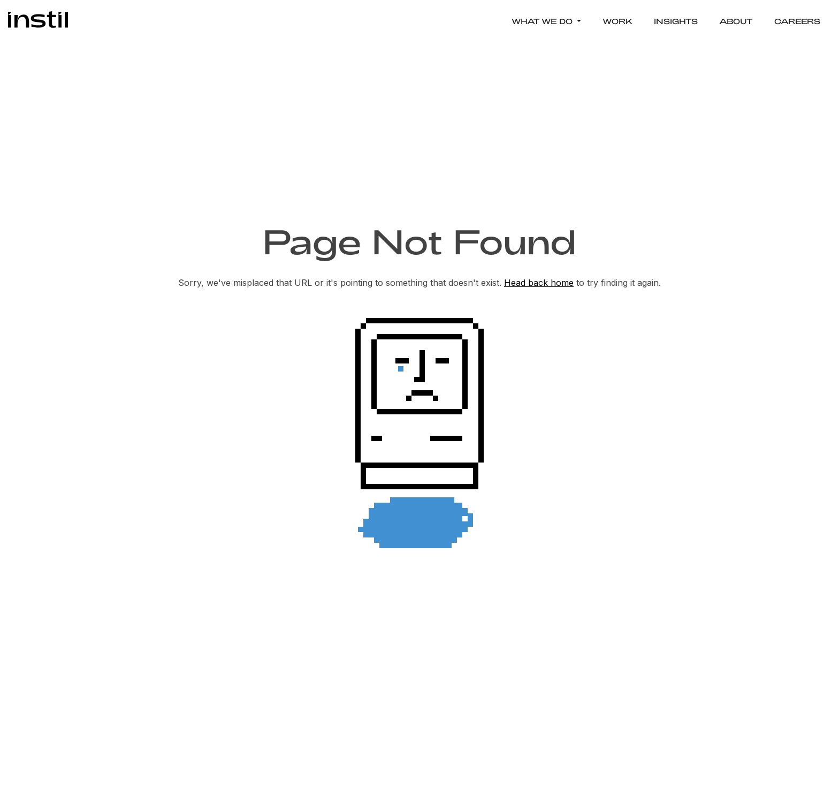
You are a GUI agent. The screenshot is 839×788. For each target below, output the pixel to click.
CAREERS (797, 21)
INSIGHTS (676, 21)
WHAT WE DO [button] (543, 21)
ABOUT (736, 21)
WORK (617, 21)
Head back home (539, 282)
